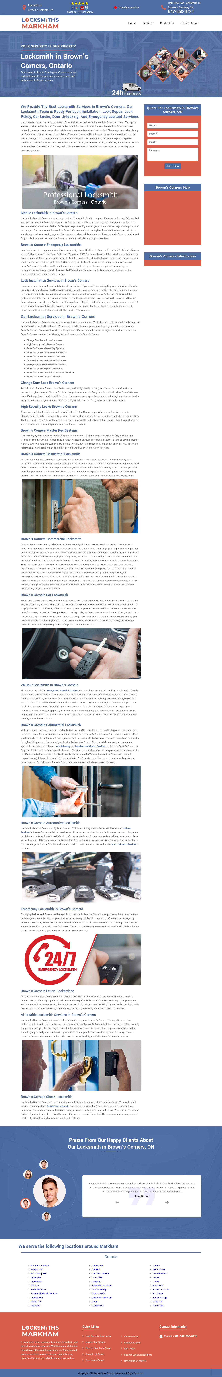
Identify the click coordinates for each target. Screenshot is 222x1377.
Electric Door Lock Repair (98, 1348)
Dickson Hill (98, 1305)
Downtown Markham (102, 1297)
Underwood (36, 1281)
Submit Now (172, 166)
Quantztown (37, 1297)
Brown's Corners (161, 1289)
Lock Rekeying (62, 746)
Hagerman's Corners (102, 1285)
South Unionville (39, 1289)
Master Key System (95, 1342)
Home (132, 23)
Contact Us (167, 23)
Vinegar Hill (36, 1269)
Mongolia (35, 1305)
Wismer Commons (40, 1265)
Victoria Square (38, 1273)
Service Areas (189, 23)
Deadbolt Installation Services (90, 746)
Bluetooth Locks (132, 1342)
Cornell (156, 1265)
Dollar (94, 1301)
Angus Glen (158, 1305)
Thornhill (35, 1285)
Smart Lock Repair (95, 1354)
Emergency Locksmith (135, 1360)
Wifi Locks (129, 1348)
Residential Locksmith (58, 1106)
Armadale (157, 1301)
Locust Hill (97, 1277)
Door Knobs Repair (95, 1360)
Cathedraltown (160, 1273)
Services (148, 23)
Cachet (156, 1281)
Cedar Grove (159, 1269)
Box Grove (158, 1293)
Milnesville (97, 1265)
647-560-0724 (181, 12)
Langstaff (96, 1281)
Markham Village (100, 1273)
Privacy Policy (131, 1336)
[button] (46, 1216)
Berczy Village (160, 1297)
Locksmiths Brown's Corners (108, 1373)
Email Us (169, 1336)
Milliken (96, 1269)
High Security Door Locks (98, 1336)
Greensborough (99, 1289)
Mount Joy (36, 1301)
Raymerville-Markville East (44, 1293)
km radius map (172, 217)
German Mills (98, 1293)
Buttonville (158, 1285)
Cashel (156, 1277)
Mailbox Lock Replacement (138, 1354)
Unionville (36, 1277)
